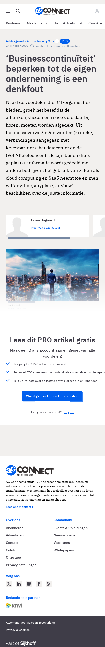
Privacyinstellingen (21, 565)
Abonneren (14, 528)
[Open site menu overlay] (8, 11)
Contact (12, 542)
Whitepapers (64, 550)
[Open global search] (18, 11)
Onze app (13, 557)
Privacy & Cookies (18, 630)
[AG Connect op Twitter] (9, 584)
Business (13, 23)
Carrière (95, 23)
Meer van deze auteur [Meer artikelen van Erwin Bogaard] (45, 227)
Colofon (12, 550)
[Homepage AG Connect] (52, 11)
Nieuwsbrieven (65, 535)
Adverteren (15, 535)
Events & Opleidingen (71, 528)
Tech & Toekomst (68, 23)
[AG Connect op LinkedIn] (19, 584)
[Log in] (97, 11)
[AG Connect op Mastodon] (29, 584)
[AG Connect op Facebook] (39, 584)
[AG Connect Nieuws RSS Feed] (49, 584)
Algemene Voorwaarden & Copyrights (31, 622)
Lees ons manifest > (20, 506)
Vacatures (62, 542)
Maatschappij (38, 23)
